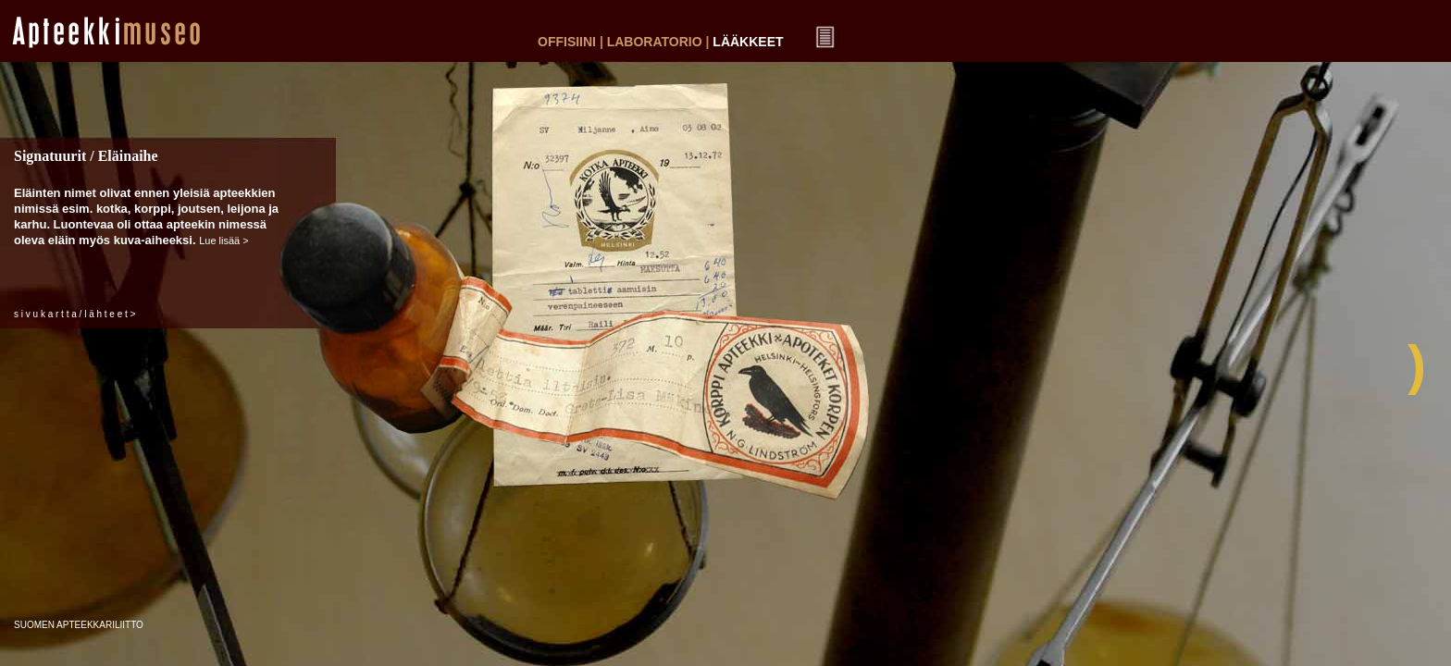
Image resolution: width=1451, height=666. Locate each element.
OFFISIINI (567, 41)
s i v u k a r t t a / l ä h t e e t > (74, 314)
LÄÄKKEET (748, 41)
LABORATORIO (654, 41)
